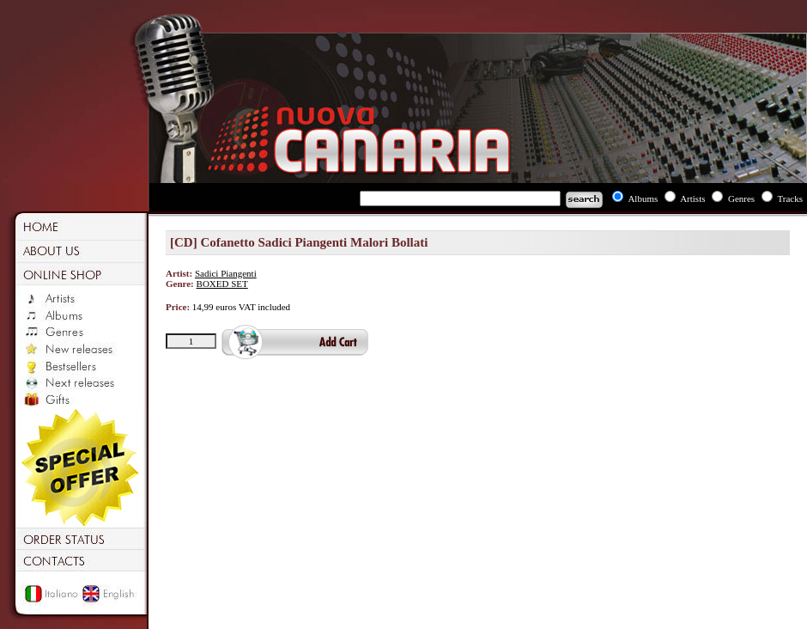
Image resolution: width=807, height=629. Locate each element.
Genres (741, 198)
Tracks (790, 198)
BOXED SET (222, 283)
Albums (643, 198)
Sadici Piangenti (226, 273)
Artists (692, 198)
